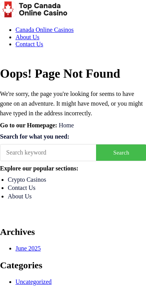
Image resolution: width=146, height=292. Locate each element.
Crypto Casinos (27, 179)
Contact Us (29, 44)
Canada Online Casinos (44, 29)
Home (66, 125)
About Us (27, 37)
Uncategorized (33, 281)
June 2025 (28, 248)
